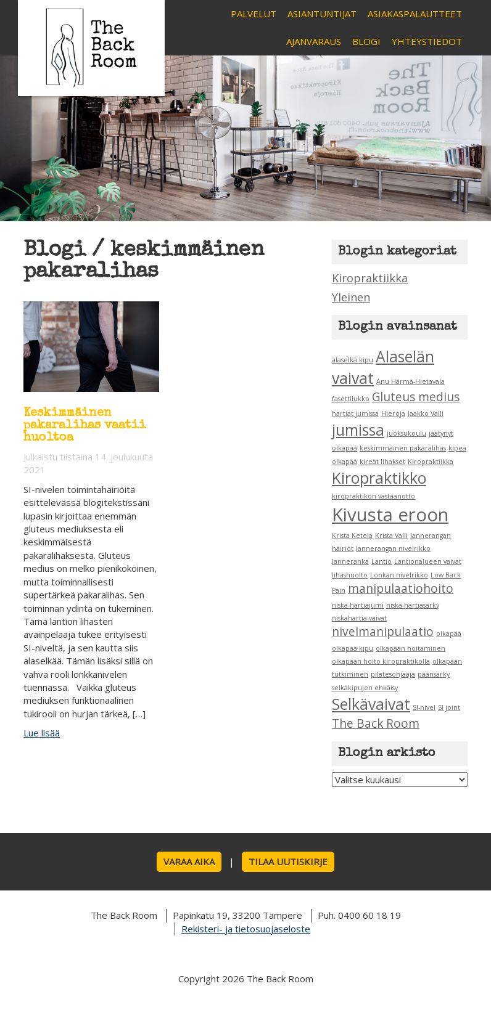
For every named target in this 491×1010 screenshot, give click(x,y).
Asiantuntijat (322, 13)
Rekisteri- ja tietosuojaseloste (245, 928)
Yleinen (351, 297)
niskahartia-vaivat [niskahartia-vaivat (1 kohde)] (359, 618)
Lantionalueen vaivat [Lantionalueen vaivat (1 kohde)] (427, 561)
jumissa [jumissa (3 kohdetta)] (358, 430)
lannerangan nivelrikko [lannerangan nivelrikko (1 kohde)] (393, 548)
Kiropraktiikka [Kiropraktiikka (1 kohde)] (430, 461)
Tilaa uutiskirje (288, 861)
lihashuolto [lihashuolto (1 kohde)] (350, 575)
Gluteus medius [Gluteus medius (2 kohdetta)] (416, 397)
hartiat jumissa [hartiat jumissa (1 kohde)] (355, 413)
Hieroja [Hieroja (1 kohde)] (393, 413)
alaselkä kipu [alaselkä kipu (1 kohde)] (352, 360)
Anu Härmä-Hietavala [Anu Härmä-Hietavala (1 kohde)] (410, 381)
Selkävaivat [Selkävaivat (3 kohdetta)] (371, 704)
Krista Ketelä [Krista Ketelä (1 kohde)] (352, 535)
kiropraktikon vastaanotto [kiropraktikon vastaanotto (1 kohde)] (373, 496)
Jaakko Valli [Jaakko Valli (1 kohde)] (426, 413)
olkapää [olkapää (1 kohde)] (448, 633)
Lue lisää (41, 733)
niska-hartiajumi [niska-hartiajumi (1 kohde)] (358, 605)
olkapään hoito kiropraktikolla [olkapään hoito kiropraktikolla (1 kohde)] (381, 661)
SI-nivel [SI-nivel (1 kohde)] (424, 707)
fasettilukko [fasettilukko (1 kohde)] (350, 398)
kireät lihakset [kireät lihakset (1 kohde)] (382, 461)
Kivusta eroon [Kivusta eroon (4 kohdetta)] (390, 514)
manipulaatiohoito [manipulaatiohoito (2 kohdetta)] (400, 588)
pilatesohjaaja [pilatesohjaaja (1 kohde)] (393, 674)
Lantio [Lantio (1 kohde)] (381, 561)
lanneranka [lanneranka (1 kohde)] (350, 561)
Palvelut (253, 13)
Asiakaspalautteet (415, 13)
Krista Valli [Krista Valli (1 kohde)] (391, 535)
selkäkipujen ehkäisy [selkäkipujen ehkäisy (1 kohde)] (365, 687)
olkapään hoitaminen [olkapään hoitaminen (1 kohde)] (410, 648)
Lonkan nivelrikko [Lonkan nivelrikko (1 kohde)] (399, 575)
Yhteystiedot (427, 41)
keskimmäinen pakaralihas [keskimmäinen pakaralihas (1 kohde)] (403, 448)
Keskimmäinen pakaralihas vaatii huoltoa (84, 425)
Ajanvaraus (313, 41)
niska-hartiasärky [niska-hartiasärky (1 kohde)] (412, 605)
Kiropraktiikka (370, 278)
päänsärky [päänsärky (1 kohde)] (434, 674)
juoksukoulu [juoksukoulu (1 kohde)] (406, 433)
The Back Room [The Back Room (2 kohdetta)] (375, 723)
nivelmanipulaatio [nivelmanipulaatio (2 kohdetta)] (383, 632)
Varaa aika (189, 861)
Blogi (366, 41)
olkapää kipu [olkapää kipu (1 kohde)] (352, 648)
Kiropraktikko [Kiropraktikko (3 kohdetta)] (379, 478)
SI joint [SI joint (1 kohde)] (449, 707)
